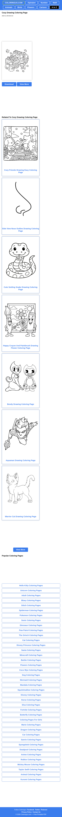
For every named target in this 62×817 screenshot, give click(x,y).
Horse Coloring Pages (31, 700)
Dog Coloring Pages (31, 675)
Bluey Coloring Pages (31, 600)
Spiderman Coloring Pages (31, 610)
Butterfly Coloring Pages (31, 715)
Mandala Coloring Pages (31, 685)
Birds (19, 7)
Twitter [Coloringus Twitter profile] (37, 810)
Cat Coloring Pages (31, 640)
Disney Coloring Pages (31, 695)
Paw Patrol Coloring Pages (31, 630)
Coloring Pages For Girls (31, 720)
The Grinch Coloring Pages (31, 635)
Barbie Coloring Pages (31, 660)
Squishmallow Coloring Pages (31, 690)
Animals (8, 7)
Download (9, 84)
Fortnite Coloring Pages (31, 710)
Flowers (30, 7)
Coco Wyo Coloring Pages (31, 670)
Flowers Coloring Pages (31, 665)
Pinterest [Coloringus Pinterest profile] (44, 810)
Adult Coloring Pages (30, 595)
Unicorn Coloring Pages (31, 590)
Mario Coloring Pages (31, 725)
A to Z (54, 7)
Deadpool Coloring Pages (31, 750)
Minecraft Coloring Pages (31, 655)
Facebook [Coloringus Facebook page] (30, 810)
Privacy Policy (27, 812)
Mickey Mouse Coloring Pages (31, 765)
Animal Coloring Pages (31, 774)
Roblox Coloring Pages (31, 760)
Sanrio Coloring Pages (31, 740)
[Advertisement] (16, 29)
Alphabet (32, 3)
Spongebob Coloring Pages (31, 745)
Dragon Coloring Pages (31, 730)
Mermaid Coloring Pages (31, 680)
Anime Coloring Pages (31, 755)
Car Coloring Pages (31, 735)
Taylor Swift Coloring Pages (31, 769)
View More (24, 84)
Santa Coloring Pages (31, 650)
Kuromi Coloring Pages (31, 779)
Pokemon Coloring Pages (31, 615)
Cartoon (43, 7)
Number (44, 3)
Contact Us (36, 812)
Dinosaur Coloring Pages (31, 625)
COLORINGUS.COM (13, 3)
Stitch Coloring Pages (31, 605)
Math (55, 3)
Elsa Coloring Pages (31, 705)
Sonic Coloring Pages (31, 620)
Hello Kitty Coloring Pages (31, 585)
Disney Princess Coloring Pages (31, 645)
